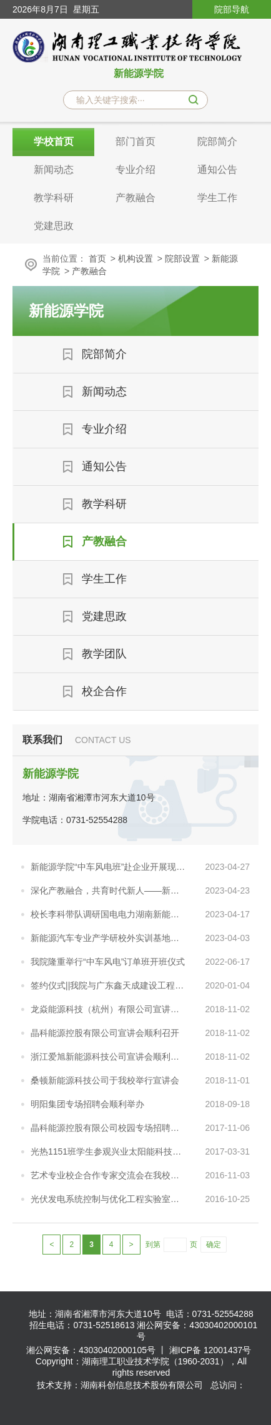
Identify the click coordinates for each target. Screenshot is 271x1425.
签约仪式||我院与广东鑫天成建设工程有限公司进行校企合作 (108, 985)
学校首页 (54, 141)
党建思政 (54, 225)
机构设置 (135, 259)
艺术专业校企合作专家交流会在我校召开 (108, 1175)
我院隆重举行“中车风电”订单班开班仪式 (108, 962)
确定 (213, 1244)
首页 (97, 259)
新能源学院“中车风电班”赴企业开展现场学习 (108, 867)
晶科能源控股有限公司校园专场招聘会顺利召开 (108, 1128)
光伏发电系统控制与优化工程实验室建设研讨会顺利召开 (108, 1199)
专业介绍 (135, 169)
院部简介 (217, 141)
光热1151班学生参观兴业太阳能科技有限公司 (108, 1151)
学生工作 (217, 197)
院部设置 (182, 259)
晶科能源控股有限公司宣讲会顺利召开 (105, 1033)
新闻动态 (54, 169)
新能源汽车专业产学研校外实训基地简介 (108, 938)
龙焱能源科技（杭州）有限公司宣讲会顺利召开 (108, 1009)
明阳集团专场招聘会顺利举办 (87, 1104)
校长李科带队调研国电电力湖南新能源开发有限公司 (108, 914)
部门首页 (135, 141)
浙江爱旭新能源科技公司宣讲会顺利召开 (108, 1057)
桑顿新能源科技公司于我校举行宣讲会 (105, 1080)
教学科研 (54, 197)
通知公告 (217, 169)
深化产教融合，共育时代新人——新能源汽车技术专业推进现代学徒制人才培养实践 (108, 890)
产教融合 (135, 197)
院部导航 (231, 9)
